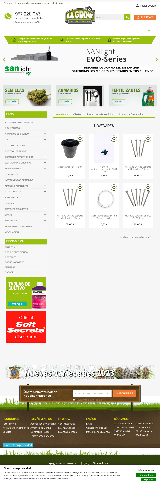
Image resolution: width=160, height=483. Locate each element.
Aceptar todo (146, 474)
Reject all (148, 479)
